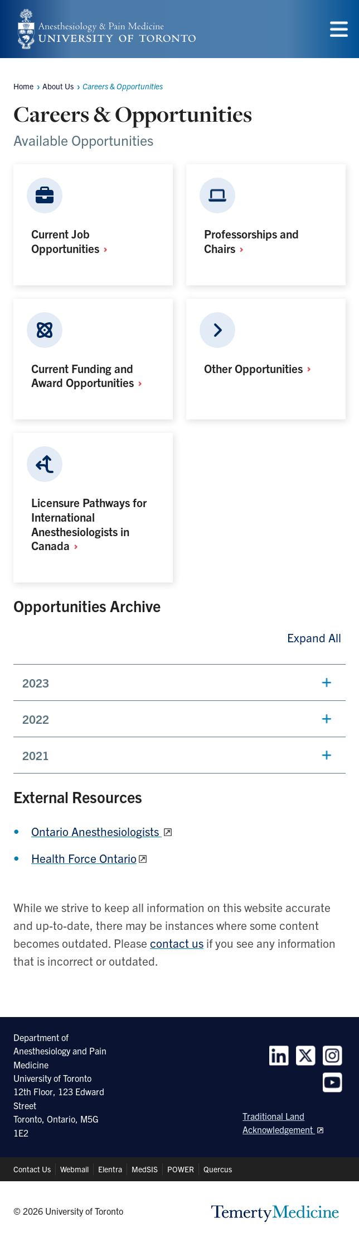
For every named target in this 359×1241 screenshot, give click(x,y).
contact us (176, 942)
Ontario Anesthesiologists (96, 831)
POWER (180, 1169)
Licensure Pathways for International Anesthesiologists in (89, 523)
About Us (58, 86)
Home (23, 86)
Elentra (110, 1169)
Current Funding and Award (90, 375)
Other (261, 368)
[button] (179, 682)
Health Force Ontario (84, 858)
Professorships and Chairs (251, 240)
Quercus (217, 1169)
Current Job (73, 240)
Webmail (74, 1169)
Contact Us (32, 1169)
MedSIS (145, 1169)
